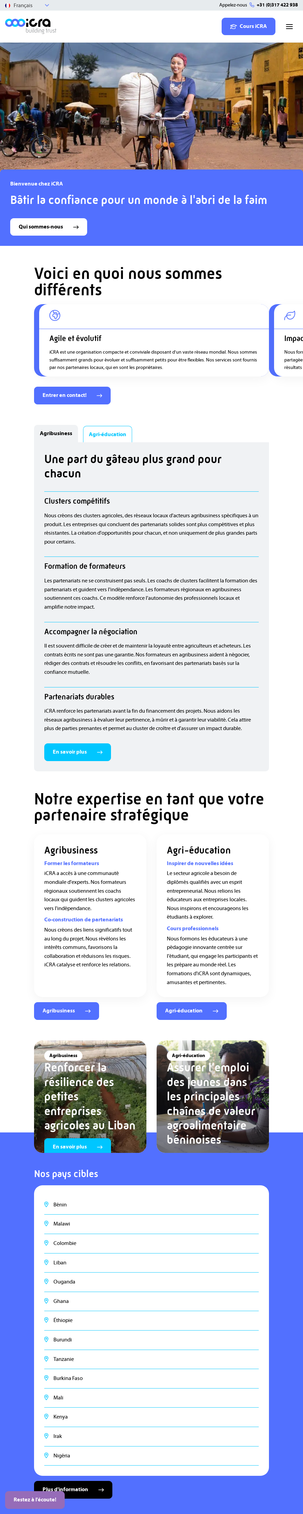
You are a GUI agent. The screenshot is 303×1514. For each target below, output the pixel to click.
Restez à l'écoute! (35, 1500)
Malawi (61, 1224)
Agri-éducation (191, 1011)
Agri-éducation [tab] (107, 434)
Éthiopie (63, 1320)
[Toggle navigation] (289, 26)
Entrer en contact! (72, 395)
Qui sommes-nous (49, 227)
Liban (59, 1263)
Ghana (61, 1301)
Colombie (64, 1243)
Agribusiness (67, 1011)
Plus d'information (73, 1489)
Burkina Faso (68, 1378)
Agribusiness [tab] (56, 433)
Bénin (60, 1205)
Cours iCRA (248, 26)
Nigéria (61, 1456)
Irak (57, 1436)
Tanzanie (63, 1359)
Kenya (60, 1417)
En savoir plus (77, 752)
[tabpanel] (151, 606)
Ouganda (64, 1282)
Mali (58, 1398)
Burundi (62, 1340)
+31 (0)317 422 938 (277, 5)
